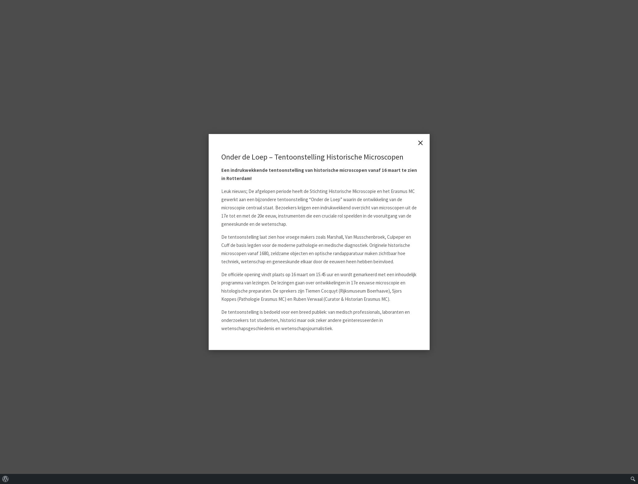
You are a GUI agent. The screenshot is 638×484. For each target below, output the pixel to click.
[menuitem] (5, 479)
